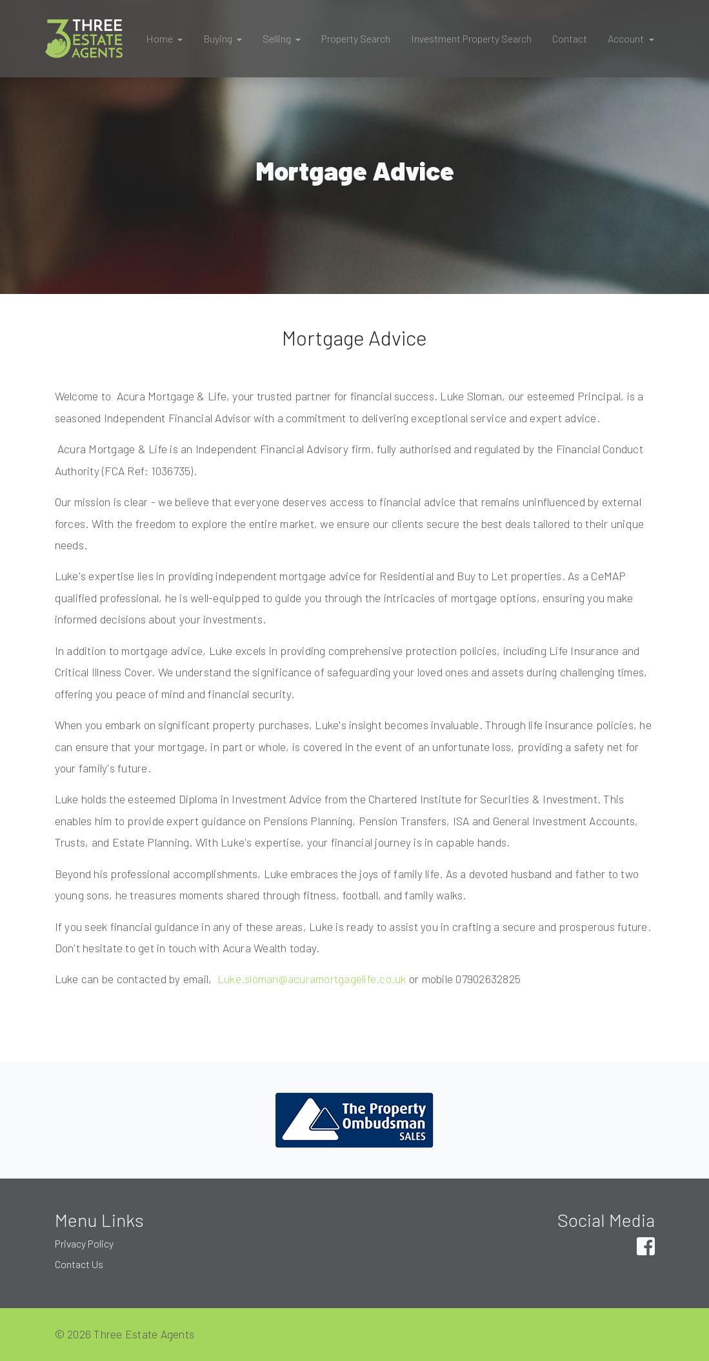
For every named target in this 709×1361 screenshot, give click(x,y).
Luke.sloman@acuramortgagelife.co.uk (310, 979)
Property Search (355, 38)
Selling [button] (278, 38)
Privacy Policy (84, 1243)
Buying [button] (218, 38)
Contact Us (79, 1264)
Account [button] (627, 38)
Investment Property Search (471, 38)
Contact (569, 38)
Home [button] (160, 38)
